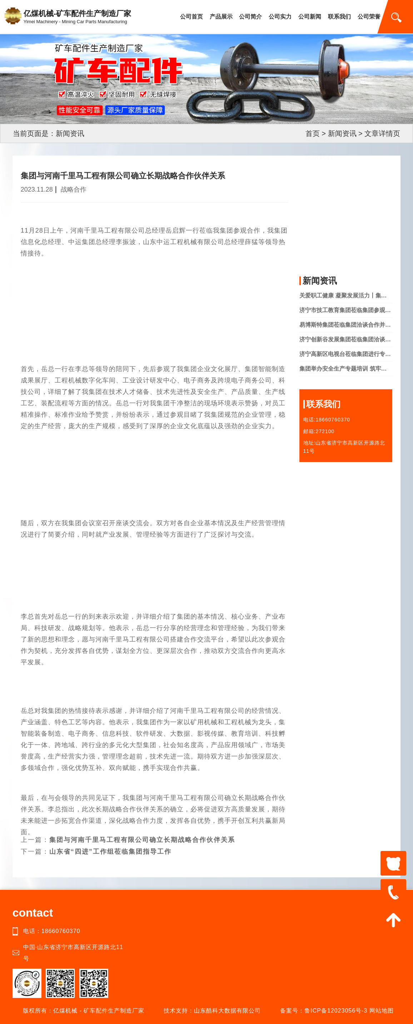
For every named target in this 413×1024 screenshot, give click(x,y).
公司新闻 (309, 17)
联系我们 (339, 17)
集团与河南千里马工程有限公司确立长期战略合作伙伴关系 (142, 832)
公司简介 (250, 17)
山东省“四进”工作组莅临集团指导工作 (110, 844)
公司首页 (191, 17)
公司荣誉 (369, 17)
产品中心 (318, 212)
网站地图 (381, 1011)
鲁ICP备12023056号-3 (335, 1011)
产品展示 (221, 17)
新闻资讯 (342, 133)
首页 (312, 133)
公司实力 (280, 17)
